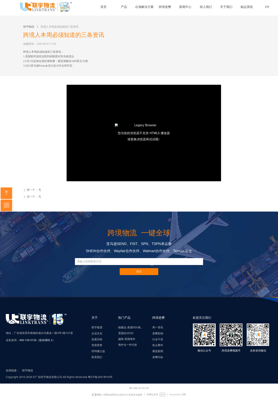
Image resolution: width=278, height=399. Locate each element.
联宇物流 (28, 26)
